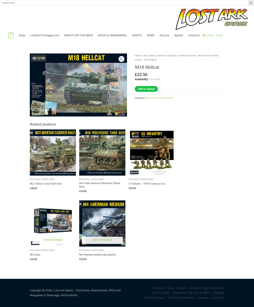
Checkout (193, 35)
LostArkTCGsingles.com (44, 35)
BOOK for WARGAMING (112, 35)
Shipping (218, 293)
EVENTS (136, 35)
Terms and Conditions (181, 297)
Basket (178, 35)
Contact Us (217, 297)
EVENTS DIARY (161, 293)
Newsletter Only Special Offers (191, 293)
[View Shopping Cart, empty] (10, 35)
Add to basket (146, 89)
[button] (121, 59)
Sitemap (203, 297)
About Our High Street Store (207, 288)
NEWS (150, 35)
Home (138, 55)
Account (164, 35)
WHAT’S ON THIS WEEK (78, 35)
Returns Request (154, 297)
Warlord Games (187, 55)
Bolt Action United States (159, 97)
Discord (181, 288)
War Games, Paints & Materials (160, 55)
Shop (21, 35)
